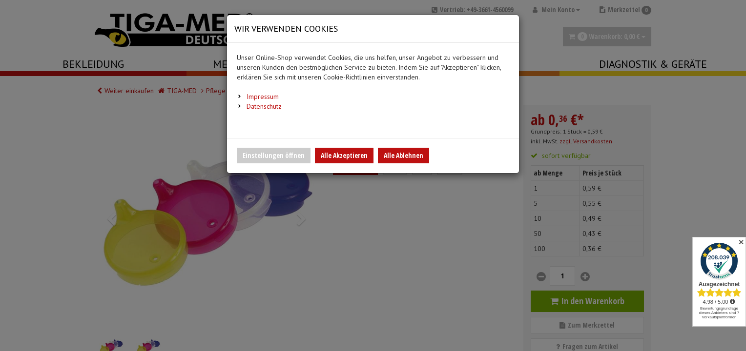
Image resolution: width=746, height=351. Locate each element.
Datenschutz (264, 106)
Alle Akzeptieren (344, 155)
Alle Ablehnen (403, 155)
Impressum (263, 96)
